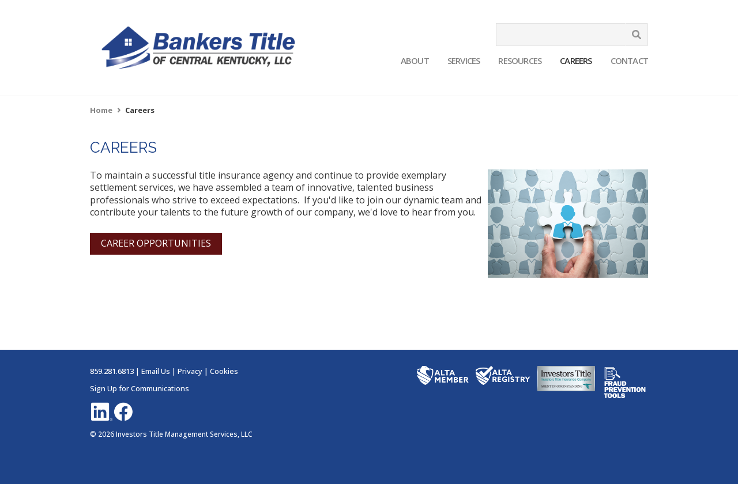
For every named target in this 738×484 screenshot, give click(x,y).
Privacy (190, 371)
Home (101, 110)
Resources (519, 60)
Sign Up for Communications (139, 388)
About (415, 60)
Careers (576, 60)
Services (463, 60)
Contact (629, 60)
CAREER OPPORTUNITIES (156, 243)
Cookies (224, 371)
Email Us (155, 371)
